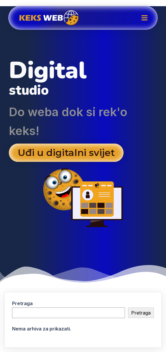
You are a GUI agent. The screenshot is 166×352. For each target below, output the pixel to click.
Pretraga (22, 303)
